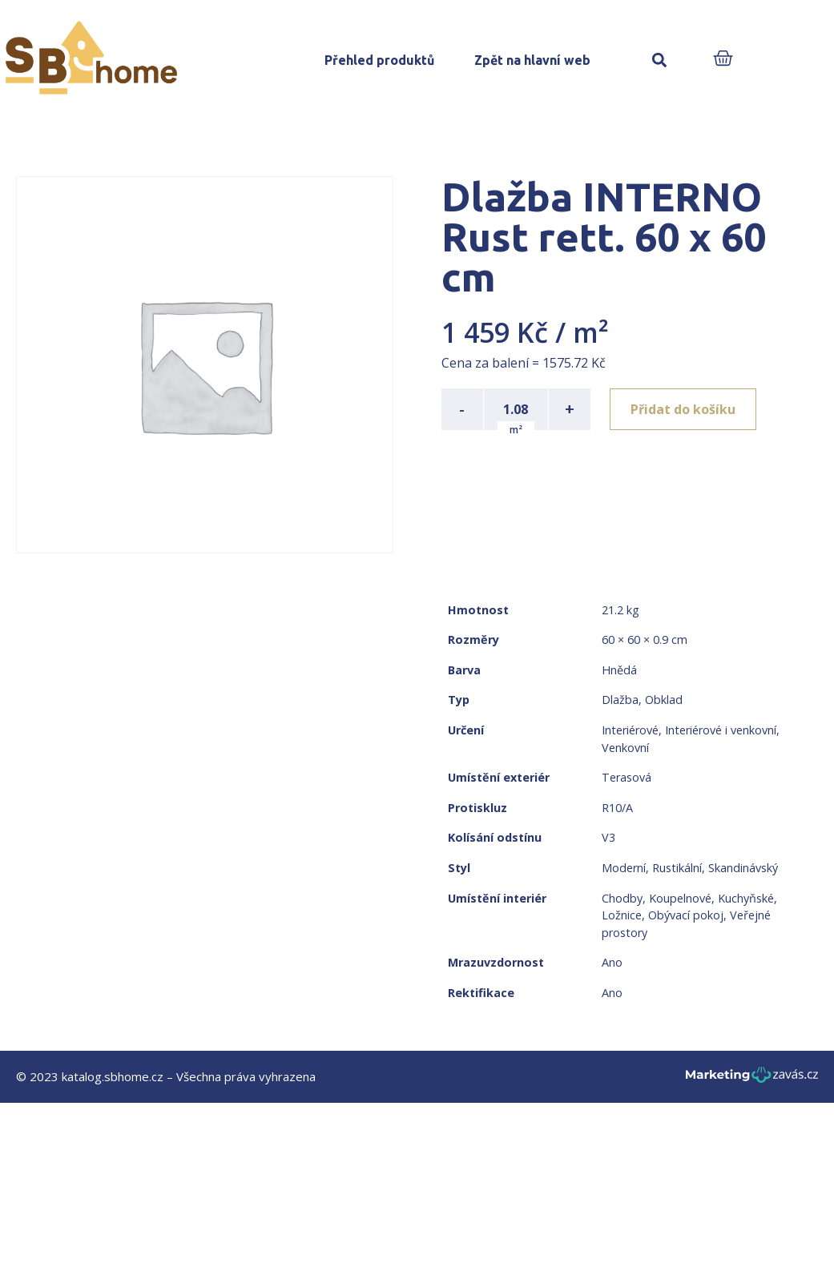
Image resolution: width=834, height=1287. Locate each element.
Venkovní (625, 747)
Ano (612, 962)
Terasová (626, 777)
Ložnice (622, 915)
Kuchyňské (746, 898)
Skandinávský (743, 867)
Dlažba (620, 699)
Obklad (664, 699)
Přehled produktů (379, 60)
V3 (608, 837)
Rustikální (677, 867)
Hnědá (619, 670)
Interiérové (630, 730)
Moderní (624, 867)
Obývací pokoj (685, 915)
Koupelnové (680, 898)
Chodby (622, 898)
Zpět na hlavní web (532, 60)
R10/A (617, 807)
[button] (660, 60)
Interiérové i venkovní (720, 730)
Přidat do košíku (683, 409)
